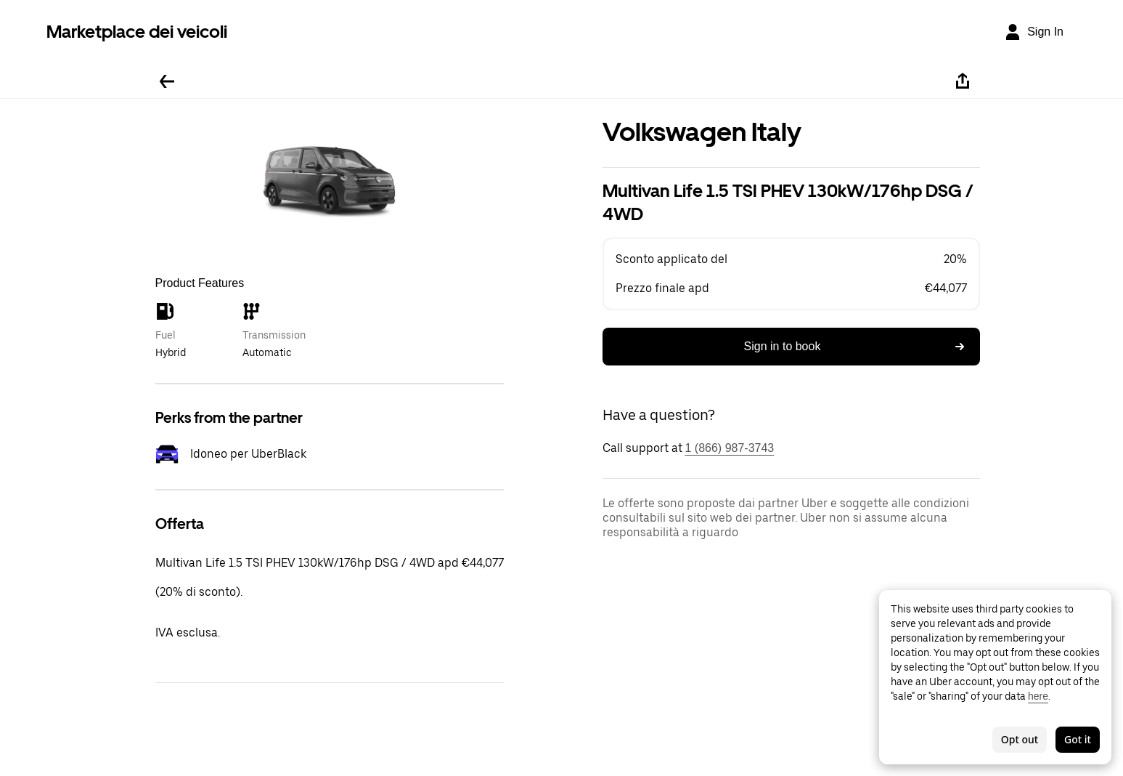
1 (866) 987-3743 (730, 448)
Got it (1077, 739)
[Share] (962, 81)
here (1038, 696)
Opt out (1019, 739)
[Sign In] (1033, 32)
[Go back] (167, 81)
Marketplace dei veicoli (136, 31)
